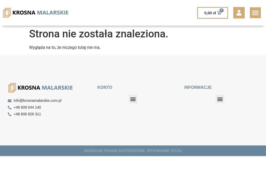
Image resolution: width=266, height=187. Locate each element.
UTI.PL (176, 151)
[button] (255, 12)
